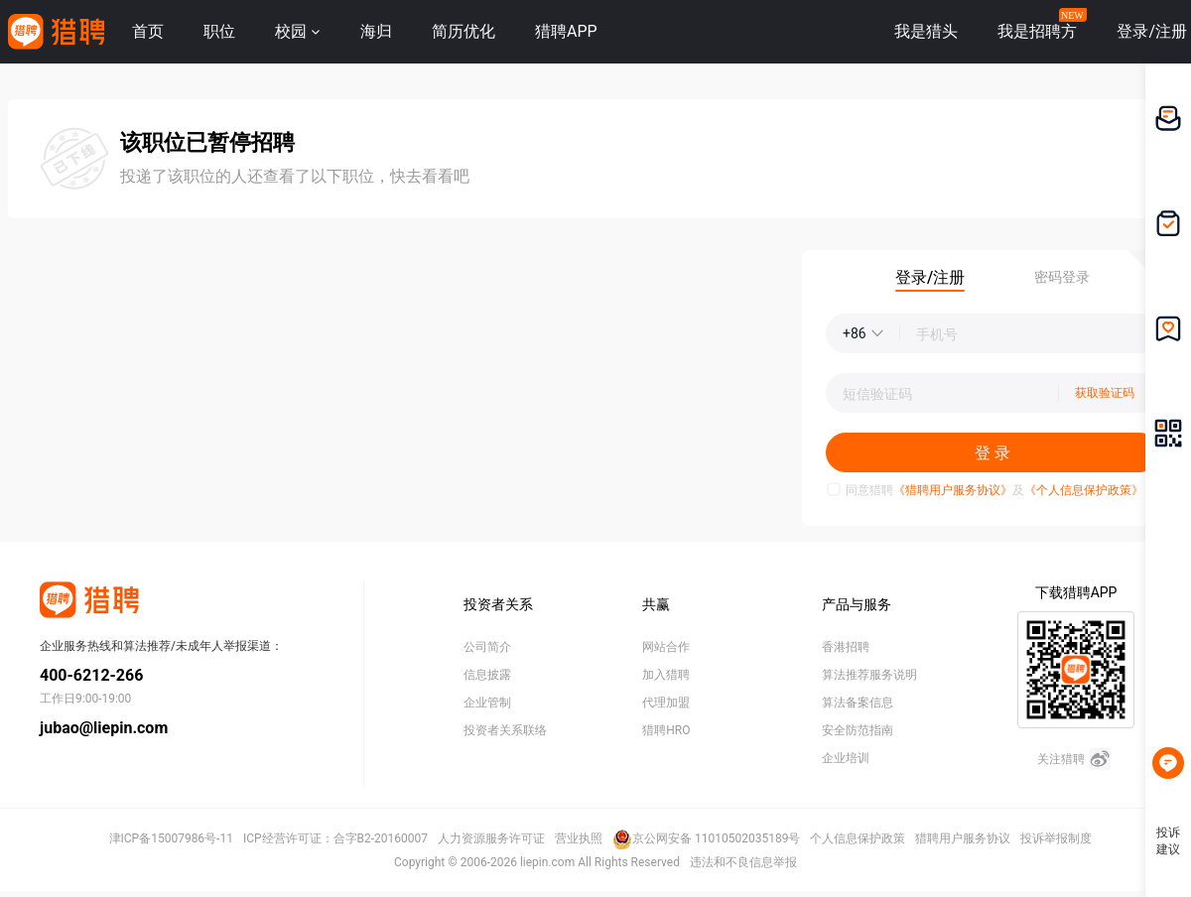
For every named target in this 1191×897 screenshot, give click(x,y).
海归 (376, 31)
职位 (219, 31)
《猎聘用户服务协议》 (952, 490)
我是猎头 (926, 31)
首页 (148, 31)
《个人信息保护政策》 (1083, 490)
